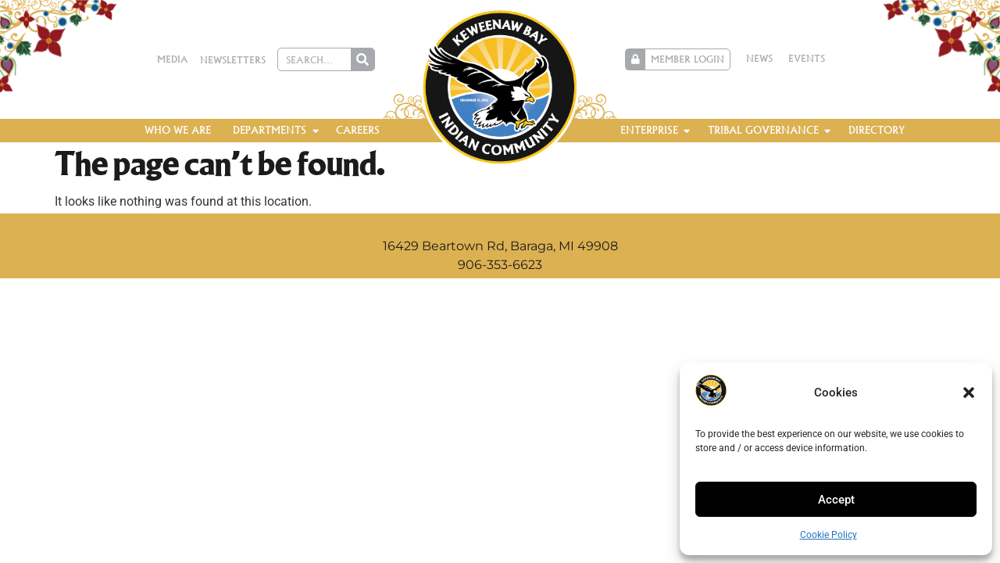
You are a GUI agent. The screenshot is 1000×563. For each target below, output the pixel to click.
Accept (836, 500)
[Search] (362, 59)
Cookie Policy (828, 534)
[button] (969, 392)
